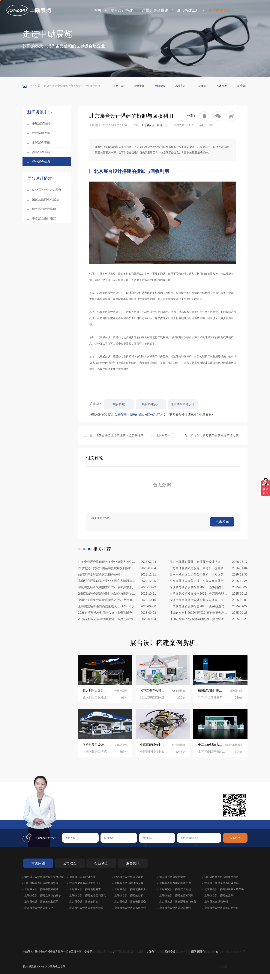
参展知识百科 (41, 152)
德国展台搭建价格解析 (172, 876)
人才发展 (221, 85)
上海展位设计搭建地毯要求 (85, 889)
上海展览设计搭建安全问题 (175, 889)
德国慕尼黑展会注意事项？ (85, 883)
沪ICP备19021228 (230, 951)
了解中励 (118, 85)
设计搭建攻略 (41, 133)
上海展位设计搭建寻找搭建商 (41, 889)
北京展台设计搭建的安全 (38, 907)
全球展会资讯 (41, 142)
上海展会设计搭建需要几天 (130, 889)
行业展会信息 (92, 85)
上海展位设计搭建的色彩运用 (41, 901)
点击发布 (222, 522)
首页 (97, 10)
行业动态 (101, 863)
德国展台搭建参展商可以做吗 (221, 883)
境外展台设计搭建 (44, 209)
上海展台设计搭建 (102, 951)
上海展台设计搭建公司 (154, 125)
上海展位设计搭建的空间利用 (176, 895)
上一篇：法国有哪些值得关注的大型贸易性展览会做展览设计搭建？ (115, 435)
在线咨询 (74, 813)
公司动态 (69, 863)
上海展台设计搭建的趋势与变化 (87, 895)
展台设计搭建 (121, 10)
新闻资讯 (76, 85)
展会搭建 (210, 951)
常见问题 (38, 863)
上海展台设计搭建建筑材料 (175, 907)
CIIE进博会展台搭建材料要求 (41, 883)
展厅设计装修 (122, 951)
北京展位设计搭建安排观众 (130, 901)
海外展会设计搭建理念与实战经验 (44, 876)
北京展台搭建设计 (183, 404)
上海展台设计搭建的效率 (218, 895)
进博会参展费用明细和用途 (175, 883)
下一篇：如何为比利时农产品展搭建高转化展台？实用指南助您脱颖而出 (210, 435)
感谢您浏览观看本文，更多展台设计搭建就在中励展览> (151, 414)
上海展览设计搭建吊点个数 (130, 907)
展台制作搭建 (183, 951)
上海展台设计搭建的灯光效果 (221, 907)
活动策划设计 (138, 951)
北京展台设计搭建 (107, 356)
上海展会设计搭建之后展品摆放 (42, 895)
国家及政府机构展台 (45, 199)
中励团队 (201, 85)
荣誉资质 (139, 85)
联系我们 (242, 85)
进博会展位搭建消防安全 (128, 883)
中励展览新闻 (41, 123)
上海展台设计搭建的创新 (128, 895)
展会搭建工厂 (188, 10)
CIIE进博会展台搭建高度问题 (221, 876)
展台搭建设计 (151, 404)
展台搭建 (119, 404)
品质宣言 (180, 85)
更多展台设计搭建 (44, 218)
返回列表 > (162, 435)
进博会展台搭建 (155, 10)
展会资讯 (133, 863)
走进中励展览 (219, 10)
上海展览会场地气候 (216, 901)
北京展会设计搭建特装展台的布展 (224, 889)
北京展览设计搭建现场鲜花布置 (177, 901)
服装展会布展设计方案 (82, 876)
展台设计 (159, 951)
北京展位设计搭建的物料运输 (86, 907)
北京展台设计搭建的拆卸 (83, 901)
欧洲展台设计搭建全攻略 (128, 876)
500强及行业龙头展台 (46, 189)
